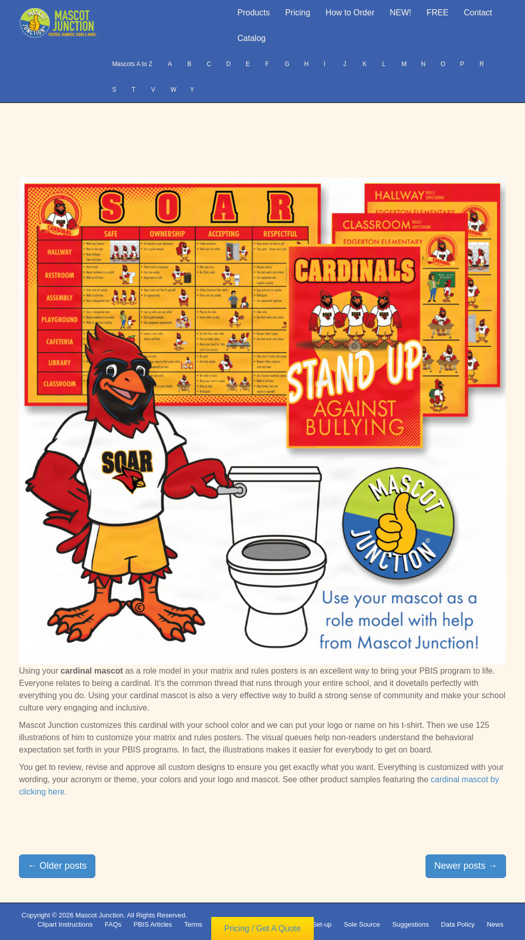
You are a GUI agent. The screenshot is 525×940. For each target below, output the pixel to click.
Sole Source (362, 924)
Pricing (297, 12)
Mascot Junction (99, 915)
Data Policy (458, 924)
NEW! (400, 12)
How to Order (350, 12)
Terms (193, 924)
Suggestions (410, 924)
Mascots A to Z (132, 64)
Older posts (57, 866)
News (495, 924)
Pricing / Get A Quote (262, 928)
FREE (438, 12)
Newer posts (465, 866)
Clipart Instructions (65, 924)
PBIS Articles (152, 924)
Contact (478, 12)
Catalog (251, 38)
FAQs (113, 924)
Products (253, 12)
